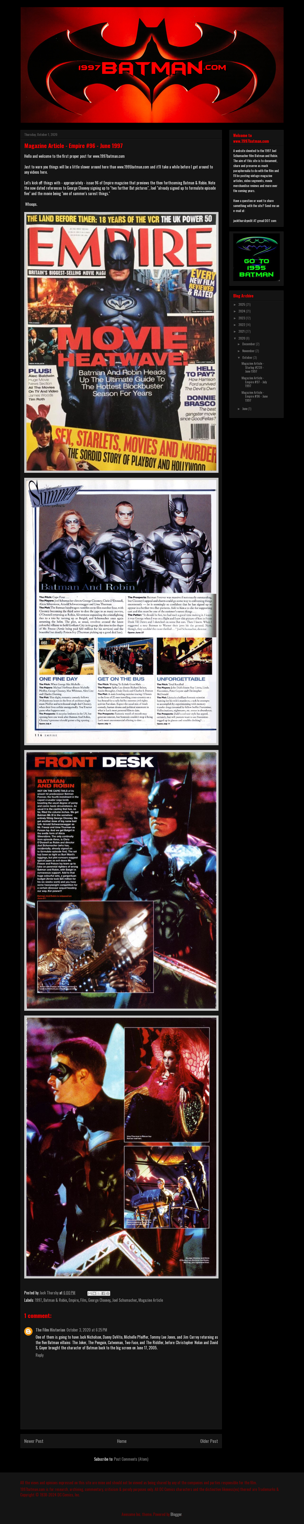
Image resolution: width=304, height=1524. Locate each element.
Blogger (176, 1514)
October (247, 357)
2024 (242, 310)
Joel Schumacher (124, 1300)
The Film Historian (50, 1330)
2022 (242, 324)
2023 (242, 317)
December (249, 343)
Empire (74, 1300)
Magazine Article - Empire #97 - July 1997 (254, 381)
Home (122, 1440)
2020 (242, 337)
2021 (241, 331)
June (245, 408)
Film (83, 1300)
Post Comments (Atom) (131, 1459)
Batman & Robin (55, 1300)
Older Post (209, 1440)
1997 (38, 1300)
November (248, 350)
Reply (39, 1355)
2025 (242, 304)
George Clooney (99, 1300)
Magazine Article (150, 1300)
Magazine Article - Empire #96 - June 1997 (255, 396)
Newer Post (33, 1440)
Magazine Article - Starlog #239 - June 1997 (253, 367)
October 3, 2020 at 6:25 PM (86, 1330)
